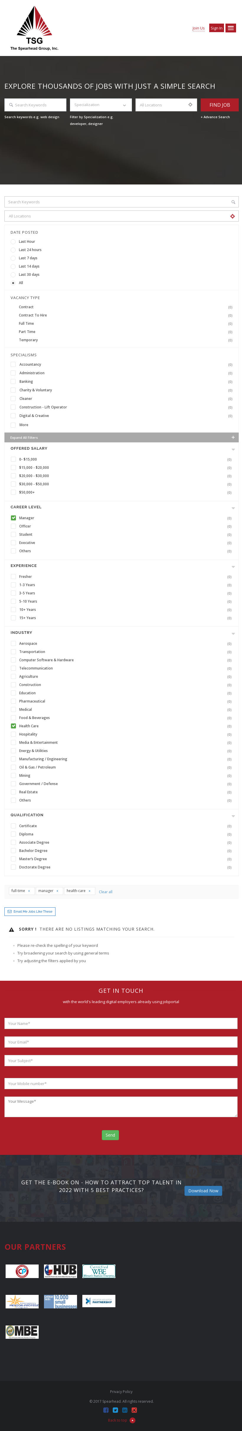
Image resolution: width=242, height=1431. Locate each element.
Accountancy (127, 364)
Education (126, 693)
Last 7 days (28, 258)
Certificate (126, 826)
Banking (127, 381)
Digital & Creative (127, 415)
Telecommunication (126, 668)
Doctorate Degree (126, 867)
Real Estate (126, 792)
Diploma (126, 834)
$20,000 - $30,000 (126, 476)
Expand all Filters (123, 437)
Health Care (126, 726)
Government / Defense (126, 784)
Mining (126, 775)
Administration (127, 373)
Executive (126, 542)
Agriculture (126, 676)
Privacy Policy (121, 1391)
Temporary (127, 340)
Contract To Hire (127, 315)
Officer (126, 526)
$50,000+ (126, 492)
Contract (127, 307)
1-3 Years (126, 585)
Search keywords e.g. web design (31, 117)
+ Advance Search (215, 117)
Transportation (126, 651)
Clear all (105, 891)
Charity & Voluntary (127, 390)
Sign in (217, 28)
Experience (24, 565)
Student (126, 534)
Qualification (27, 815)
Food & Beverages (126, 718)
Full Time (127, 323)
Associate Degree (126, 842)
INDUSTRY (21, 632)
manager (48, 890)
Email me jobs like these (33, 912)
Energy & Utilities (126, 751)
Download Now (203, 1190)
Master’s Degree (126, 859)
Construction (126, 685)
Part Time (127, 331)
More (23, 424)
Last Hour (27, 241)
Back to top (121, 1420)
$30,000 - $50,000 (126, 484)
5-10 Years (126, 601)
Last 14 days (29, 266)
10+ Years (126, 609)
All (21, 282)
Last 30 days (29, 274)
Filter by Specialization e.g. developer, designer (92, 120)
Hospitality (126, 734)
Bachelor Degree (126, 850)
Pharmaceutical (126, 701)
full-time (21, 890)
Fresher (126, 576)
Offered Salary (29, 448)
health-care (79, 890)
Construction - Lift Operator (127, 407)
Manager (126, 518)
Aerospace (126, 643)
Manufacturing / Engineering (126, 759)
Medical (126, 709)
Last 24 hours (30, 249)
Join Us (199, 28)
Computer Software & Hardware (126, 660)
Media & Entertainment (126, 742)
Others (126, 551)
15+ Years (126, 618)
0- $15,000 (126, 459)
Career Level (26, 507)
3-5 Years (126, 593)
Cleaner (127, 398)
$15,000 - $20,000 (126, 467)
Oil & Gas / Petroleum (126, 767)
